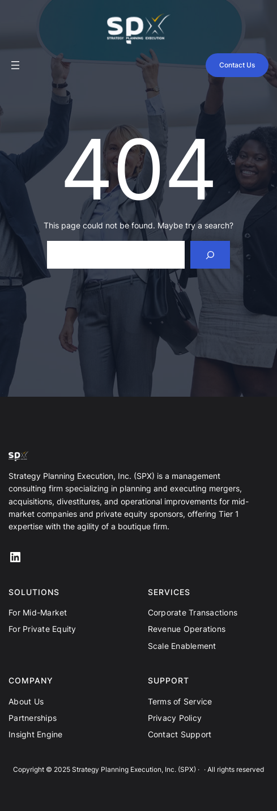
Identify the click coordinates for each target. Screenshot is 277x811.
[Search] (210, 255)
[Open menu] (15, 65)
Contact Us (237, 65)
